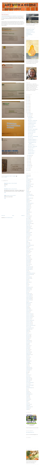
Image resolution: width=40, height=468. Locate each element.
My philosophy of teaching (30, 29)
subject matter (28, 377)
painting (27, 330)
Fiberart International (29, 245)
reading (27, 359)
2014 (28, 109)
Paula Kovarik (28, 334)
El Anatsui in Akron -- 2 (31, 150)
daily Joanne (28, 219)
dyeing (27, 231)
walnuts (27, 400)
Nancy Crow (28, 326)
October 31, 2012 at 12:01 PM (11, 195)
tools (27, 390)
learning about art (28, 287)
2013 (28, 110)
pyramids (27, 348)
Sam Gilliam (28, 363)
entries (27, 237)
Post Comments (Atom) (8, 217)
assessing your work (29, 184)
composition (28, 205)
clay (26, 196)
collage (27, 201)
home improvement (29, 266)
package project (28, 329)
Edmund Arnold (28, 232)
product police (28, 345)
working (27, 405)
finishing (27, 246)
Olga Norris (6, 183)
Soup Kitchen (28, 374)
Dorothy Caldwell (28, 228)
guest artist (27, 257)
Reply (5, 192)
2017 (28, 104)
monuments (28, 311)
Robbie (5, 195)
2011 (28, 168)
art (26, 177)
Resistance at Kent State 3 (32, 126)
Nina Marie (6, 188)
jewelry (27, 280)
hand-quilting (28, 261)
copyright (27, 209)
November (29, 114)
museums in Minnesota (29, 320)
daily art (27, 218)
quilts (27, 355)
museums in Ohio (28, 322)
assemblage (28, 182)
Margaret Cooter (28, 302)
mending (27, 307)
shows (27, 371)
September (29, 155)
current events (28, 215)
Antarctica (27, 175)
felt (26, 241)
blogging (27, 187)
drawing (27, 229)
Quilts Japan (28, 357)
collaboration (28, 200)
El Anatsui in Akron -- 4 (31, 144)
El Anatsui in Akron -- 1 (31, 152)
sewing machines (28, 368)
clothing (27, 199)
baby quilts (27, 185)
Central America (28, 194)
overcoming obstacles (29, 327)
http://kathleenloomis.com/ (30, 432)
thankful (27, 386)
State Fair (27, 376)
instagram (27, 271)
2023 (28, 96)
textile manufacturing (29, 385)
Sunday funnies (28, 378)
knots (27, 285)
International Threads (29, 274)
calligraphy (27, 191)
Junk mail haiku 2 (30, 117)
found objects (28, 251)
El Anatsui (27, 233)
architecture (28, 176)
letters (27, 292)
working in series (28, 406)
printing (27, 344)
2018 (28, 103)
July (29, 158)
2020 (28, 100)
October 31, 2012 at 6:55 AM (12, 188)
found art (27, 250)
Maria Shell (28, 303)
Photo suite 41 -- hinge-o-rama (32, 146)
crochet (27, 214)
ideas (27, 270)
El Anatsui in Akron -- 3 (31, 147)
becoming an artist (29, 186)
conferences (28, 208)
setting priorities (28, 367)
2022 (28, 97)
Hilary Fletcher (28, 264)
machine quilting (28, 298)
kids (26, 283)
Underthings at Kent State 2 (32, 121)
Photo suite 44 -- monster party (32, 120)
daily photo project (29, 223)
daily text (27, 224)
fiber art (27, 243)
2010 (28, 170)
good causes (28, 255)
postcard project (28, 341)
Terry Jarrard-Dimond (29, 382)
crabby (27, 210)
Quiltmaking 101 (28, 33)
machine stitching (28, 299)
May (29, 161)
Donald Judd (28, 227)
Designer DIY (28, 226)
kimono (27, 284)
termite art (27, 381)
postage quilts (28, 340)
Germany (27, 252)
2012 (28, 112)
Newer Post (3, 215)
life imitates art (28, 293)
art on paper (28, 180)
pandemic (27, 331)
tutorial (27, 391)
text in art (27, 383)
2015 (28, 107)
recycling (27, 362)
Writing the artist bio (31, 153)
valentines (27, 397)
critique (27, 213)
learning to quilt (28, 288)
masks (27, 306)
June (29, 159)
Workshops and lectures (29, 30)
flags (27, 247)
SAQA (27, 364)
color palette (28, 204)
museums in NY (28, 321)
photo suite (27, 335)
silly (26, 373)
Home (13, 215)
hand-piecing (28, 260)
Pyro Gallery (28, 349)
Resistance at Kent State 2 (32, 130)
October (29, 116)
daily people (28, 222)
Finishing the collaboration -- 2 (32, 139)
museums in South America (30, 325)
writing (27, 409)
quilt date (27, 350)
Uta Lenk (27, 395)
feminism (27, 242)
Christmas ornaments (31, 124)
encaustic (27, 236)
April (29, 162)
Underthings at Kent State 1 (32, 123)
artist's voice (28, 181)
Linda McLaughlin (29, 294)
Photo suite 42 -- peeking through (33, 136)
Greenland (27, 256)
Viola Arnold (28, 399)
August (29, 156)
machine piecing (28, 297)
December (29, 113)
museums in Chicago (29, 313)
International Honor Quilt (30, 273)
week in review (28, 404)
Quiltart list (28, 353)
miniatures (27, 308)
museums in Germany (29, 316)
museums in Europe (29, 315)
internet (27, 275)
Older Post (22, 215)
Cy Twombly (28, 217)
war (26, 401)
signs (27, 372)
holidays (27, 265)
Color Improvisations (29, 203)
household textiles (28, 269)
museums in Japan (29, 317)
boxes (27, 190)
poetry (27, 339)
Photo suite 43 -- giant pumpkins (33, 129)
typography (28, 392)
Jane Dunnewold (28, 278)
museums (27, 312)
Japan (27, 279)
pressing (27, 343)
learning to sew (28, 289)
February (29, 165)
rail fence (27, 358)
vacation (27, 396)
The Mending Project (29, 34)
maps (27, 301)
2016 (28, 106)
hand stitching (28, 259)
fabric (27, 238)
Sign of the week (30, 127)
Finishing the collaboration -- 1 (32, 140)
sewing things (28, 369)
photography (28, 336)
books (27, 189)
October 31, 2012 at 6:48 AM (12, 183)
